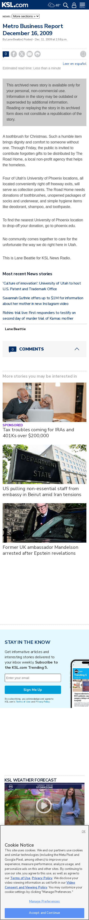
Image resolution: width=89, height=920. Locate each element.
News (6, 16)
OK (83, 831)
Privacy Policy (42, 701)
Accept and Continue (44, 913)
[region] (44, 872)
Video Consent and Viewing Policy (40, 885)
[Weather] (54, 4)
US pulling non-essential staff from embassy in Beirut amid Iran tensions (42, 491)
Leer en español (74, 64)
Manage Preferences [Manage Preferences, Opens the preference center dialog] (44, 901)
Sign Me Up (32, 690)
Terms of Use (23, 701)
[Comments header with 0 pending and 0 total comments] (44, 349)
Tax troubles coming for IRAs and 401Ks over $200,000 (38, 433)
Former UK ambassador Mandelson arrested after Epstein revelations (40, 550)
